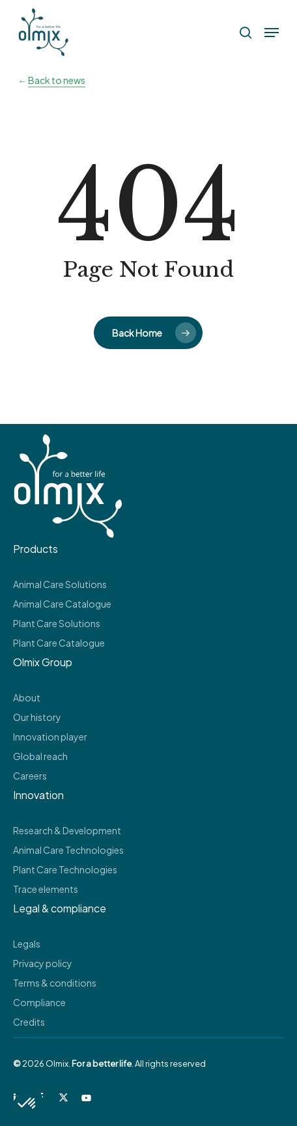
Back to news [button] (56, 80)
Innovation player (50, 736)
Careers (30, 775)
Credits (29, 1022)
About (26, 697)
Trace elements (45, 889)
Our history (37, 717)
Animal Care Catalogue (62, 604)
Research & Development (67, 830)
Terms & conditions (54, 983)
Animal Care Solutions (60, 584)
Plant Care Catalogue (59, 643)
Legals (26, 944)
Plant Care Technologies (65, 869)
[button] (271, 32)
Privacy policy (42, 963)
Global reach (40, 756)
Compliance (39, 1002)
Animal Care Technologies (68, 850)
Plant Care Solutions (56, 623)
